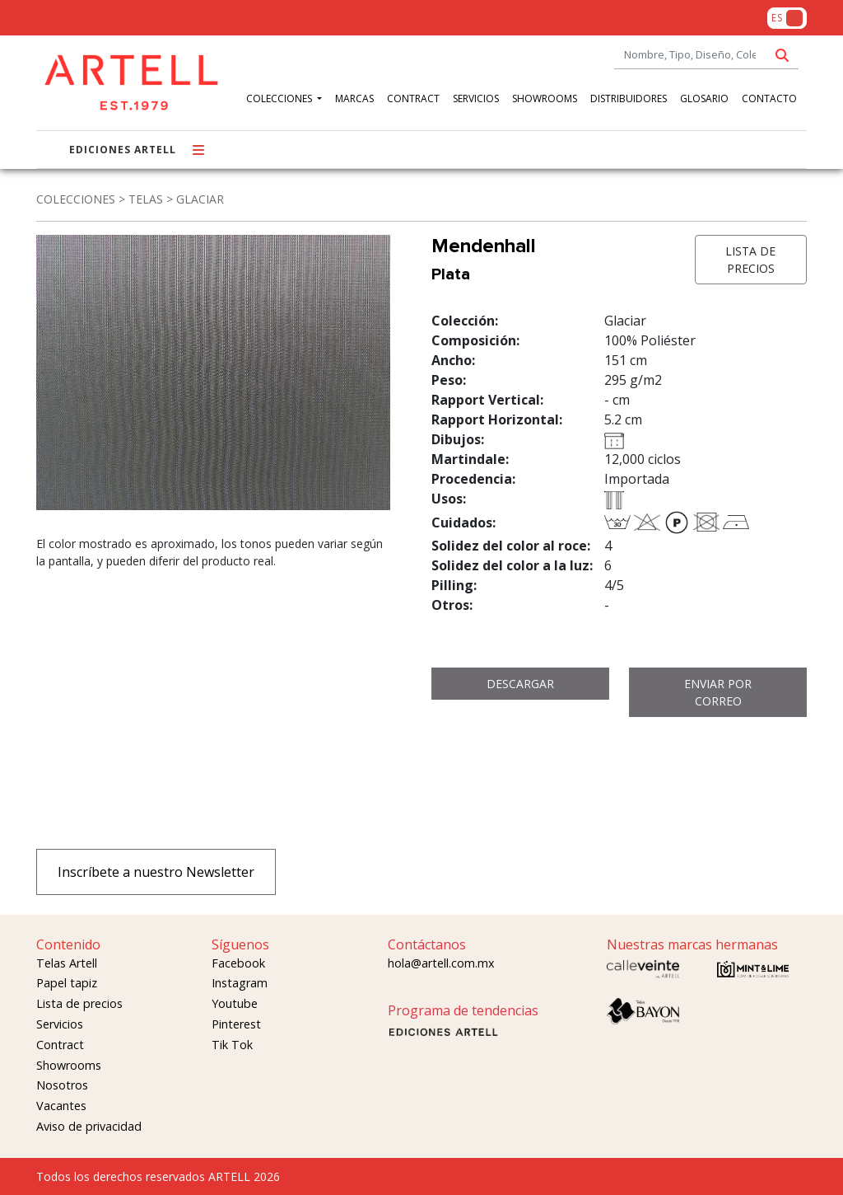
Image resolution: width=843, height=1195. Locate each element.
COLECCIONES (280, 98)
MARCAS (354, 98)
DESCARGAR (520, 683)
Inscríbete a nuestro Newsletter (156, 872)
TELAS (145, 199)
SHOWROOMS (544, 98)
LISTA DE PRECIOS (750, 259)
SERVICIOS (476, 98)
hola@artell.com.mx (441, 963)
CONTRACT (413, 98)
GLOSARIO (704, 98)
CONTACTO (769, 98)
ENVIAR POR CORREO (718, 692)
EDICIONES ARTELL (122, 150)
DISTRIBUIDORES (628, 98)
